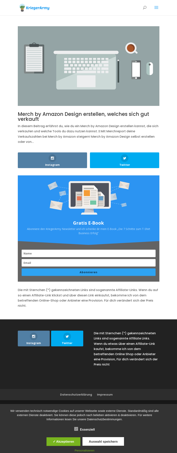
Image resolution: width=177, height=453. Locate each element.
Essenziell (84, 429)
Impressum (105, 395)
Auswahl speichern (103, 441)
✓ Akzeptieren (63, 441)
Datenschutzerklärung (76, 395)
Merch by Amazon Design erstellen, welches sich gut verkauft (83, 117)
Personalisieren (84, 450)
